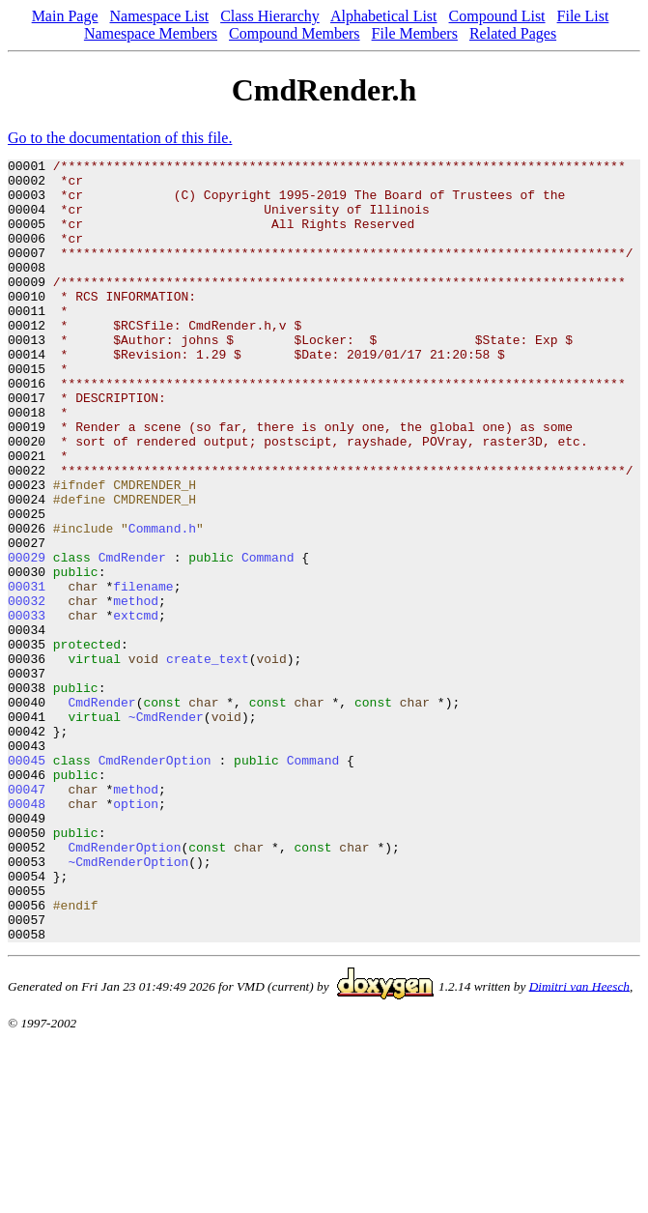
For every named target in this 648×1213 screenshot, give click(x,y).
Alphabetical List (383, 16)
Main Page (65, 16)
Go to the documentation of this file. (120, 138)
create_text (207, 759)
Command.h (162, 603)
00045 (26, 881)
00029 (26, 638)
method (135, 690)
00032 (26, 690)
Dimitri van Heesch (579, 1142)
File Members (415, 33)
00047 (26, 916)
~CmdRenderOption (128, 1003)
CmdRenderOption (155, 881)
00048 (26, 933)
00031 (26, 672)
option (135, 933)
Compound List (497, 16)
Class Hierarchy (270, 16)
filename (143, 672)
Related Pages (512, 33)
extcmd (135, 707)
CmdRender (132, 638)
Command (268, 638)
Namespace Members (150, 33)
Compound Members (294, 33)
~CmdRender (166, 829)
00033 (26, 707)
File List (583, 16)
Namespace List (160, 16)
